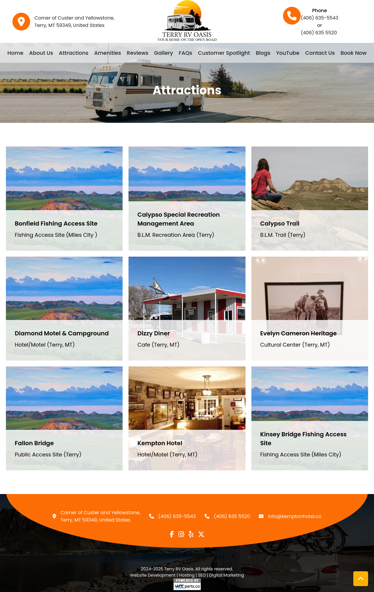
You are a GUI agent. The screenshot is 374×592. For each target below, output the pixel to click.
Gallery (163, 53)
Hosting (187, 575)
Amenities (107, 53)
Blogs (263, 53)
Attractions (73, 53)
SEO (202, 575)
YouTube (287, 53)
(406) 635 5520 (319, 32)
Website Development (152, 575)
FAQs (185, 53)
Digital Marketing (226, 575)
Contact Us (320, 53)
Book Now (354, 53)
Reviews (137, 53)
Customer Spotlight (224, 53)
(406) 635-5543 (319, 18)
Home (15, 53)
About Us (41, 53)
